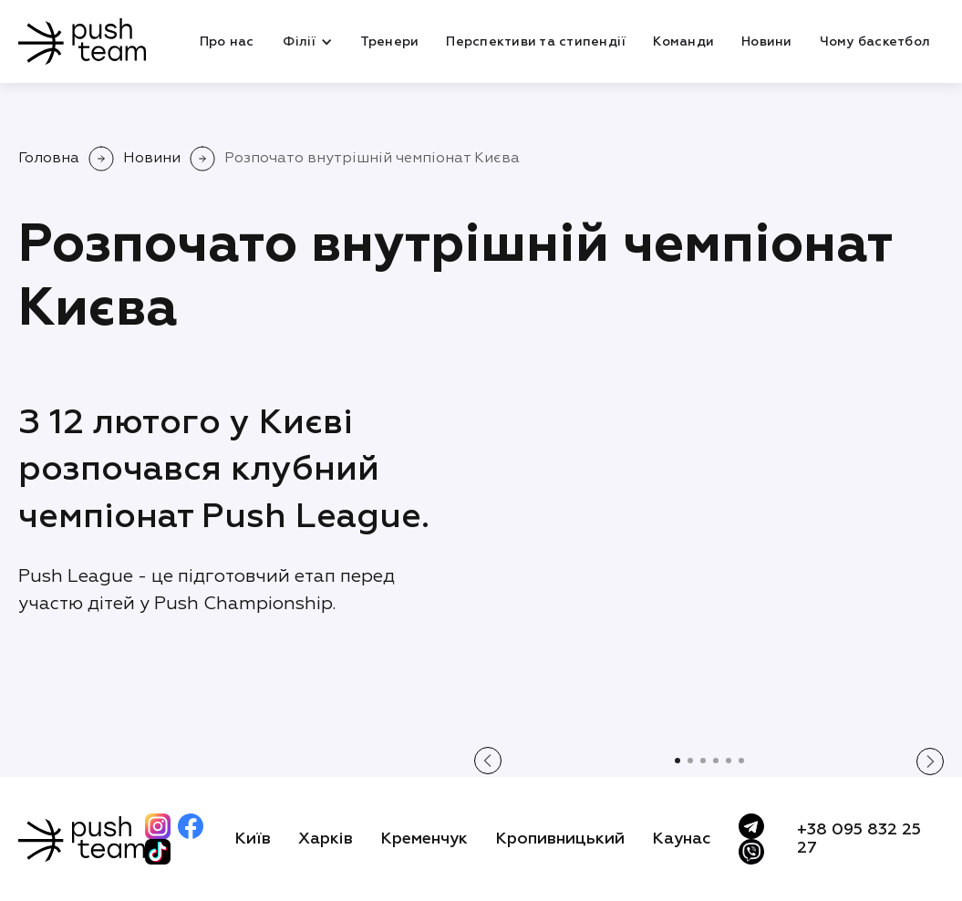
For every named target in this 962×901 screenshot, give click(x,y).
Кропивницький (560, 839)
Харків (325, 839)
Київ (252, 839)
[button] (306, 42)
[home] (82, 41)
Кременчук (424, 839)
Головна (48, 158)
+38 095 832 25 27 (859, 839)
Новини (766, 42)
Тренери (389, 42)
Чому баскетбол (875, 42)
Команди (683, 42)
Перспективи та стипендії (536, 42)
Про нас (227, 42)
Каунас (681, 839)
